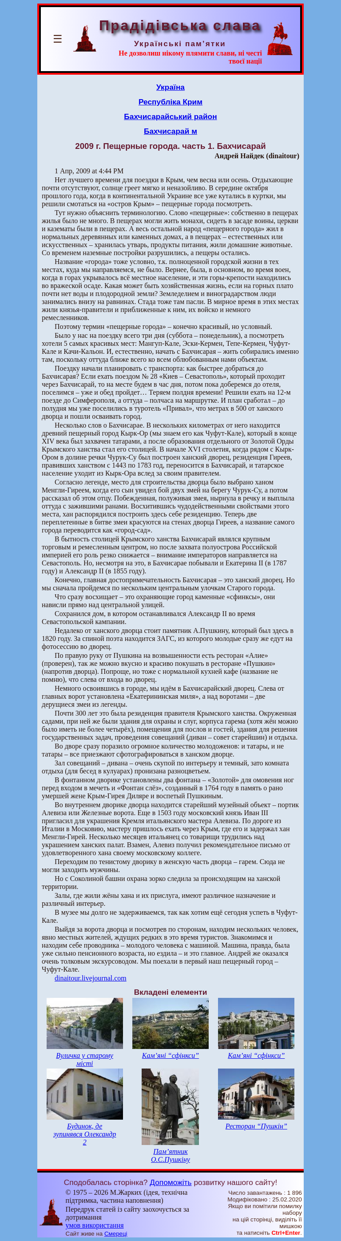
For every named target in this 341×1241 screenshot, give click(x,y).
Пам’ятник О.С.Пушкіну (170, 1155)
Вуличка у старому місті (84, 1059)
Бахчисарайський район (170, 116)
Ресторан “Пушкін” (256, 1126)
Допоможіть (170, 1182)
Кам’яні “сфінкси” (170, 1055)
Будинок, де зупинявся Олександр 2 (84, 1134)
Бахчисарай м (170, 131)
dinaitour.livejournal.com (91, 978)
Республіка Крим (170, 101)
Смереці (115, 1233)
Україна (170, 87)
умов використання (95, 1225)
